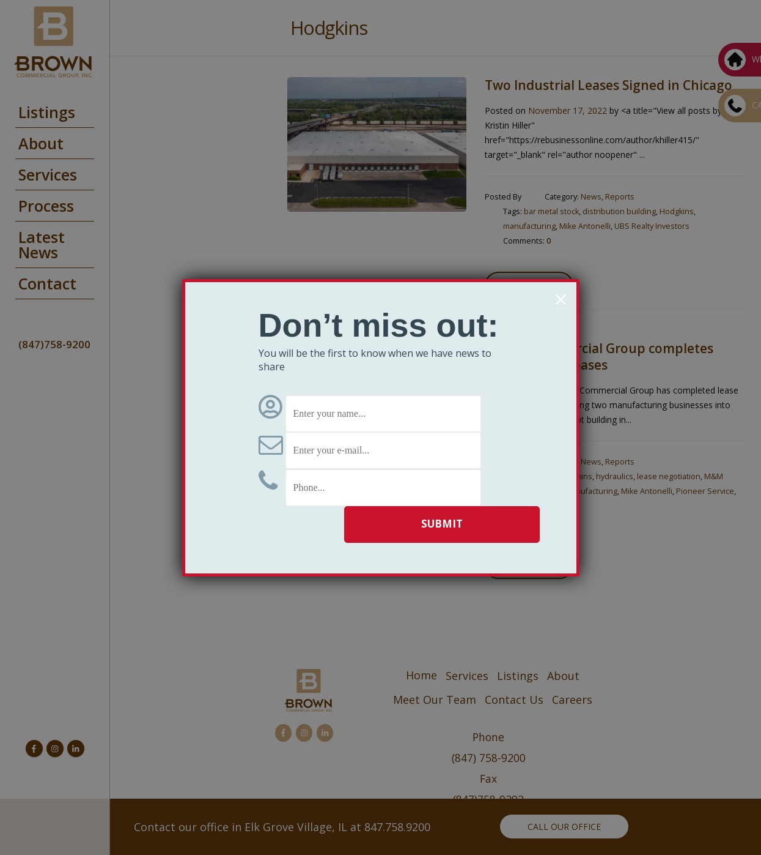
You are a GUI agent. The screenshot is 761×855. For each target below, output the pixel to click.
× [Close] (561, 299)
